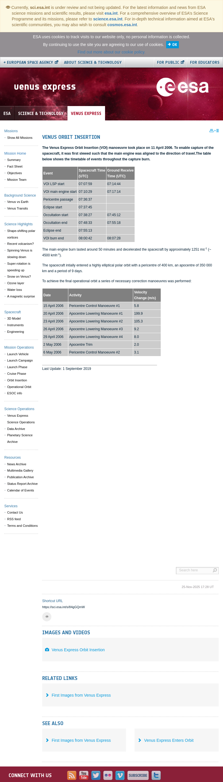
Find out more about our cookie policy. (111, 52)
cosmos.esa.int (122, 24)
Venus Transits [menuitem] (17, 208)
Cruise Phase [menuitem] (16, 373)
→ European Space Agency (28, 62)
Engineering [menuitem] (15, 331)
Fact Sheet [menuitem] (14, 166)
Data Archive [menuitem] (16, 429)
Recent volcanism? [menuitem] (20, 243)
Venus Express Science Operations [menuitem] (21, 419)
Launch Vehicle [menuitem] (18, 354)
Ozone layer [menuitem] (15, 283)
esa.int (110, 13)
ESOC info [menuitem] (14, 393)
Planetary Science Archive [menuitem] (20, 438)
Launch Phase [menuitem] (17, 367)
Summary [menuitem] (14, 160)
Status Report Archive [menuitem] (22, 483)
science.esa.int (108, 19)
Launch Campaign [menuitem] (20, 360)
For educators (205, 62)
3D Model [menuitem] (14, 318)
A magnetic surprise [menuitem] (21, 296)
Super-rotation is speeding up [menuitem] (18, 267)
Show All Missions (19, 137)
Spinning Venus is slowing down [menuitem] (19, 254)
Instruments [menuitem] (15, 325)
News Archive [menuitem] (16, 464)
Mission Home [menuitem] (15, 153)
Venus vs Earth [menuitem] (17, 201)
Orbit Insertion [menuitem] (17, 380)
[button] (46, 616)
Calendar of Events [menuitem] (20, 490)
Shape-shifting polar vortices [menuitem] (21, 234)
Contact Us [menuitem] (15, 512)
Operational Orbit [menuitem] (19, 387)
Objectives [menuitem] (14, 173)
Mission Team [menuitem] (16, 179)
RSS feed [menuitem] (14, 519)
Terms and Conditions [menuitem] (22, 525)
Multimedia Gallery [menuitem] (20, 470)
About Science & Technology (93, 62)
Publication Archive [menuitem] (20, 477)
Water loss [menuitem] (14, 289)
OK (174, 44)
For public (168, 62)
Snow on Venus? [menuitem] (19, 276)
